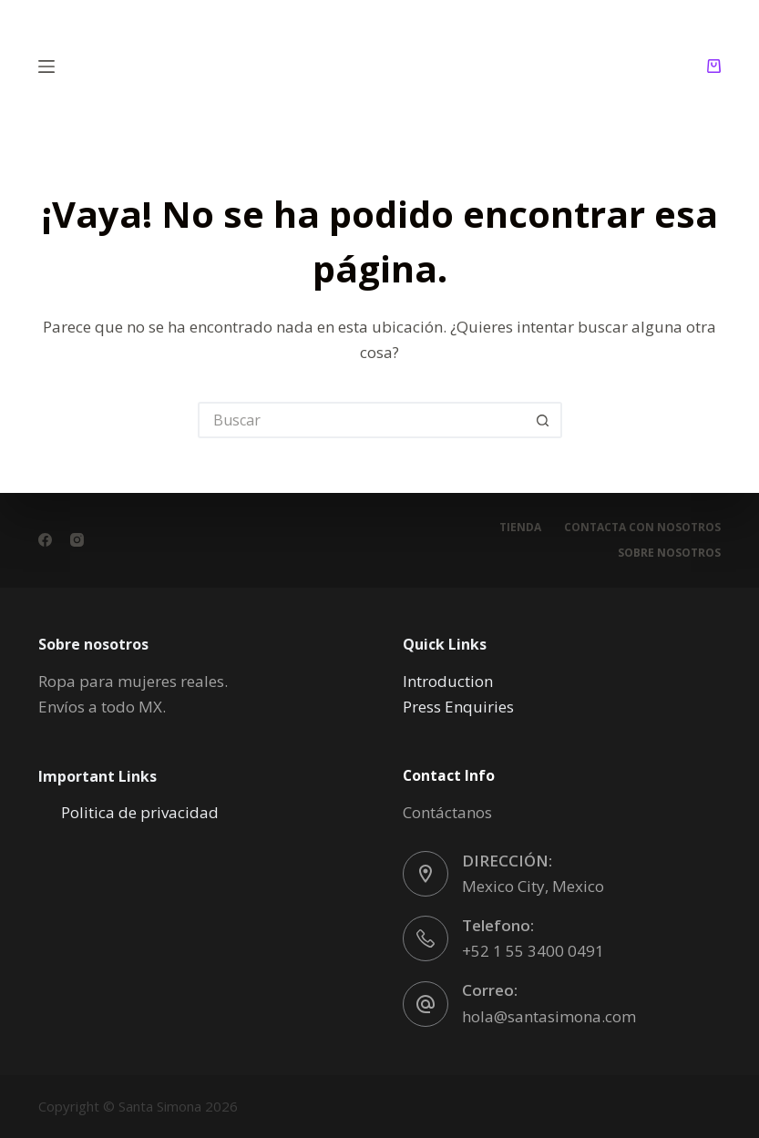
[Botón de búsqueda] (544, 420)
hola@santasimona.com (549, 1016)
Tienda (520, 527)
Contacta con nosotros (642, 527)
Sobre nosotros (669, 553)
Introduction (448, 681)
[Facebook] (45, 540)
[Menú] (46, 66)
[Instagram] (77, 540)
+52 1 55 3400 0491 (533, 950)
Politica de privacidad (140, 812)
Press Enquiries (458, 706)
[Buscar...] (362, 420)
